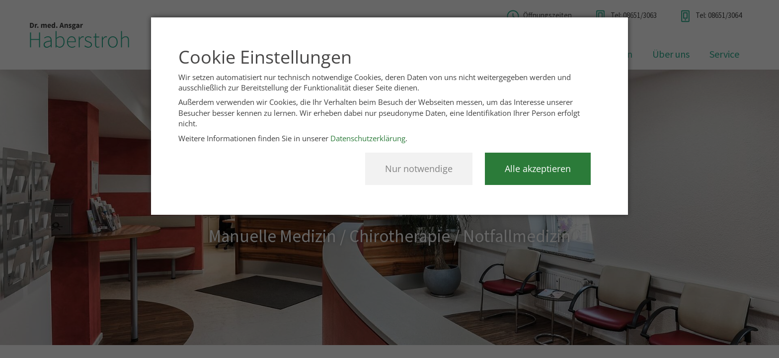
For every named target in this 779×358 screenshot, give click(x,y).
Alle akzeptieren (538, 169)
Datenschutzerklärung (367, 138)
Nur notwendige (419, 169)
